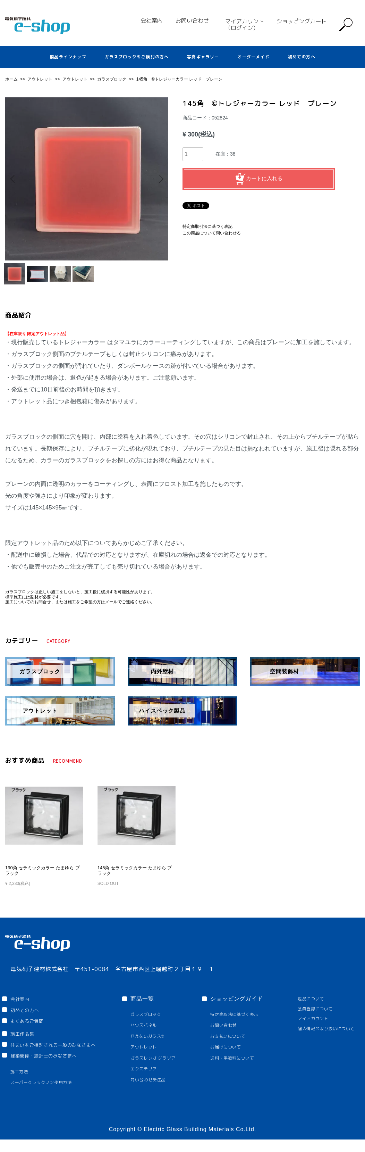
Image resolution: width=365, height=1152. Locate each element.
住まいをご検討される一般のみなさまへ (63, 1055)
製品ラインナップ (68, 57)
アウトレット (40, 79)
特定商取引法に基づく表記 (207, 226)
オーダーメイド (253, 57)
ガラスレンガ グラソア (163, 1067)
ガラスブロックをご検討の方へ (137, 57)
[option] (86, 178)
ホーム (12, 79)
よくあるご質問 (31, 1031)
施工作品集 (26, 1043)
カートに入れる (259, 179)
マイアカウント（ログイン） (244, 24)
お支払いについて (231, 1045)
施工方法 (21, 1083)
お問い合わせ (192, 20)
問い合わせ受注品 (157, 1089)
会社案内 (152, 20)
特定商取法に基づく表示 (239, 1022)
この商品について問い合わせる (211, 233)
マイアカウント (305, 1027)
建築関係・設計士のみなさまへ (52, 1067)
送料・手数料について (236, 1067)
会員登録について (308, 1017)
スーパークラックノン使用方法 (46, 1095)
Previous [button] (15, 179)
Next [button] (158, 179)
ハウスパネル (152, 1033)
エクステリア (152, 1078)
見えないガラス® (157, 1045)
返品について (303, 1007)
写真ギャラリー (203, 57)
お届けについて (228, 1056)
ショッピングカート (301, 21)
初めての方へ (301, 57)
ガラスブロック (112, 79)
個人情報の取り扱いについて (321, 1037)
